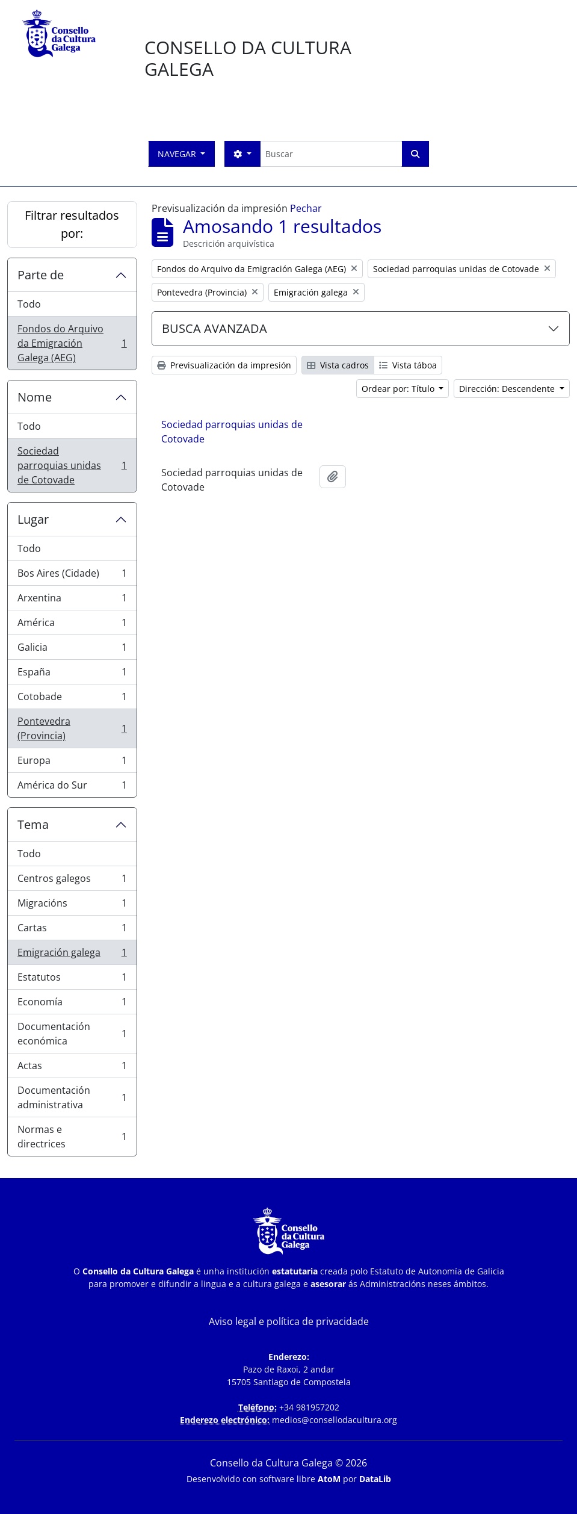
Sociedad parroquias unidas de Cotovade (72, 465)
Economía (72, 1004)
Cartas (72, 930)
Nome (34, 397)
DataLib (375, 1479)
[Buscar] (331, 154)
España (72, 674)
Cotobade (72, 699)
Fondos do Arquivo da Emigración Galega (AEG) (72, 343)
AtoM (329, 1479)
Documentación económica (72, 1033)
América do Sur (72, 787)
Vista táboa (408, 365)
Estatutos (72, 980)
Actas (72, 1068)
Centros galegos (72, 881)
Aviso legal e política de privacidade (289, 1321)
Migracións (72, 906)
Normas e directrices (72, 1136)
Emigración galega (72, 955)
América (72, 625)
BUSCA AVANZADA (214, 328)
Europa (72, 763)
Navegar (178, 154)
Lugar (33, 519)
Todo (29, 304)
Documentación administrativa (72, 1097)
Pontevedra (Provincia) (72, 728)
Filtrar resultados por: (72, 224)
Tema (33, 824)
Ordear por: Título (399, 388)
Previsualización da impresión (224, 365)
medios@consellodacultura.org (334, 1420)
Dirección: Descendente (508, 388)
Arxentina (72, 600)
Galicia (72, 650)
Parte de (40, 275)
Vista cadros (338, 365)
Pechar (306, 208)
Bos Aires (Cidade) (72, 576)
